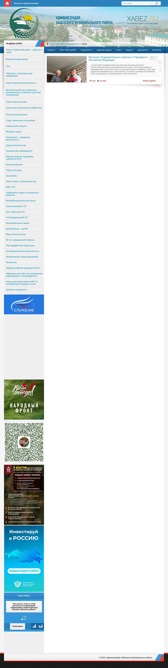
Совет (118, 50)
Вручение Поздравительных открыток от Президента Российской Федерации (118, 58)
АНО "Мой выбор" (68, 50)
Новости (51, 50)
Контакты (157, 50)
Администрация (104, 50)
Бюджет (129, 50)
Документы (143, 50)
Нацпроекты (86, 50)
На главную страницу (7, 3)
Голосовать (17, 626)
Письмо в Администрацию (26, 3)
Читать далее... (150, 81)
